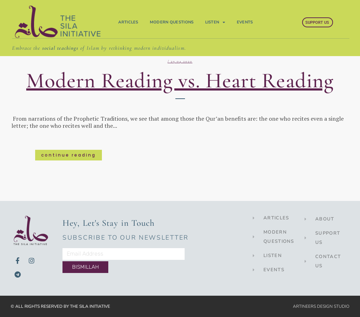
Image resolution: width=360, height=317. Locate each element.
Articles (128, 22)
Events (245, 22)
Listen (215, 22)
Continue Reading (68, 155)
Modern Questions (172, 22)
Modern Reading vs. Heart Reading (180, 80)
